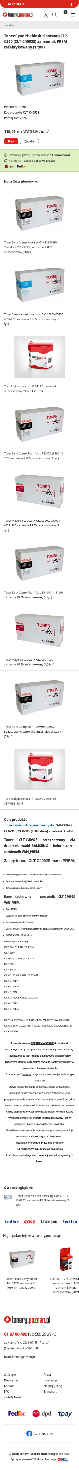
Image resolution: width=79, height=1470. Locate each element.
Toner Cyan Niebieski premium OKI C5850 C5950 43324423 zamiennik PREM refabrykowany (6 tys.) (33, 319)
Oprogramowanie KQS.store (26, 1459)
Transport (50, 1391)
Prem (22, 107)
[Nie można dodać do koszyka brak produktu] (11, 141)
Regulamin (11, 1380)
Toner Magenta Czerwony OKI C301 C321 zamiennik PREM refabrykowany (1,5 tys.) (29, 661)
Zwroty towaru (13, 1397)
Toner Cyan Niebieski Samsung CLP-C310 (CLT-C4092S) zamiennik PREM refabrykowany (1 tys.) (45, 1200)
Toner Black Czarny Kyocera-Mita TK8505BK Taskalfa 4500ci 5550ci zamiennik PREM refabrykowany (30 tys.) (30, 247)
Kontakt (9, 1386)
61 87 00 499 (16, 4)
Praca (47, 1374)
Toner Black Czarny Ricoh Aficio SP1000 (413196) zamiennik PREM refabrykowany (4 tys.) (33, 594)
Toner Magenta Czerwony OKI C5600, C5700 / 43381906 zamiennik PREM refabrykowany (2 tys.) (32, 525)
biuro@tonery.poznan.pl (19, 1357)
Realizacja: (57, 1459)
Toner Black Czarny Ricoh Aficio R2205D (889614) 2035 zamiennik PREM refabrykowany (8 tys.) (33, 455)
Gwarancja (50, 1380)
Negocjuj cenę (53, 1386)
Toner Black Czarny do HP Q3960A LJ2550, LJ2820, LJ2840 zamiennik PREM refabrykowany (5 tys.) (33, 731)
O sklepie (10, 1374)
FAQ (6, 1391)
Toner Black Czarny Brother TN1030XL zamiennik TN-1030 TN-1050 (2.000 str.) (22, 1283)
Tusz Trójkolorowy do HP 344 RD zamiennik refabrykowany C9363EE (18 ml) (30, 388)
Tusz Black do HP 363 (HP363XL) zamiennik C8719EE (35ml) (30, 801)
